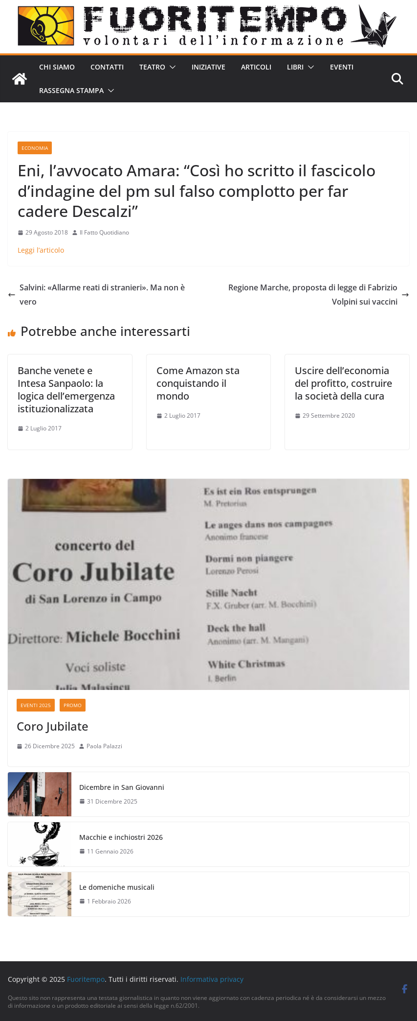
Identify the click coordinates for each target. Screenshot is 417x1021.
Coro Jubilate (52, 726)
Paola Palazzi (104, 746)
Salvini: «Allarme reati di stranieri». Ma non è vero (96, 294)
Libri (295, 66)
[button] (170, 67)
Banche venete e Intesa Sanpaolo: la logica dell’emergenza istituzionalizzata (66, 389)
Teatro (152, 66)
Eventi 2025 (36, 705)
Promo (73, 705)
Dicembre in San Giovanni (121, 787)
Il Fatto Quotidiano (104, 232)
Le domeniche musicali (116, 887)
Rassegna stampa (71, 90)
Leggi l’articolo (41, 250)
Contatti (107, 66)
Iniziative (208, 66)
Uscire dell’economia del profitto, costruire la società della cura (343, 383)
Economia (35, 147)
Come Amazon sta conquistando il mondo (198, 383)
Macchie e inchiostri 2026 (121, 837)
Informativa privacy (211, 979)
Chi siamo (57, 66)
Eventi (341, 66)
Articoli (256, 66)
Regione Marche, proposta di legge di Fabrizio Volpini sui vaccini (318, 294)
